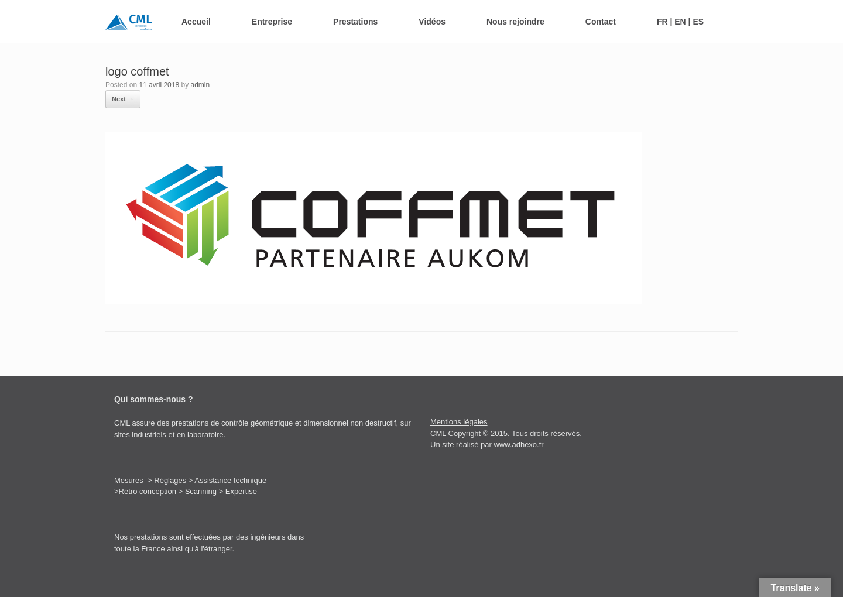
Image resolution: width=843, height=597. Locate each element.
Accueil (196, 21)
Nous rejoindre (515, 21)
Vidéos (432, 21)
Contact (600, 21)
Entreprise (272, 21)
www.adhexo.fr (518, 444)
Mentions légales (459, 421)
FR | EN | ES (680, 21)
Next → (123, 98)
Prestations (355, 21)
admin (200, 85)
